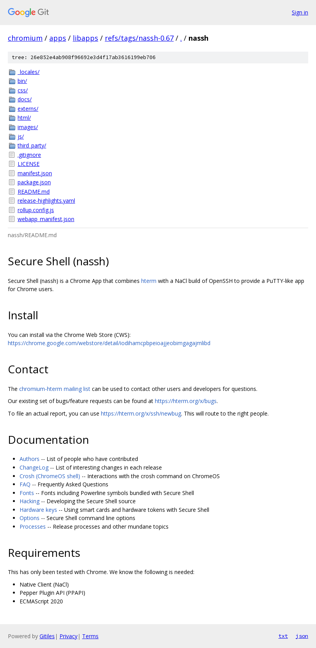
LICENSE (29, 163)
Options (30, 518)
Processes (33, 526)
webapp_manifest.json (46, 219)
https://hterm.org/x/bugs (186, 401)
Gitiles (47, 636)
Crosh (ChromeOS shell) (50, 476)
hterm (148, 280)
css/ (23, 90)
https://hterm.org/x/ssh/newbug (141, 413)
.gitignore (29, 154)
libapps (85, 38)
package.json (34, 182)
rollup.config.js (36, 210)
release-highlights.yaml (46, 200)
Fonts (27, 493)
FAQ (25, 484)
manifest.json (35, 173)
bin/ (22, 81)
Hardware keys (38, 509)
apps (57, 38)
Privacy (68, 636)
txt (283, 635)
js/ (21, 136)
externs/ (28, 108)
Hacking (30, 501)
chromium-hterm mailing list (54, 388)
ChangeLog (34, 467)
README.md (34, 191)
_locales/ (29, 72)
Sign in (300, 12)
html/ (24, 117)
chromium (25, 38)
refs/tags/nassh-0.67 (139, 38)
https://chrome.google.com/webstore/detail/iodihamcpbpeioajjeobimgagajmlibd (109, 343)
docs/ (25, 99)
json (302, 635)
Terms (90, 636)
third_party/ (32, 145)
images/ (28, 127)
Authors (30, 459)
